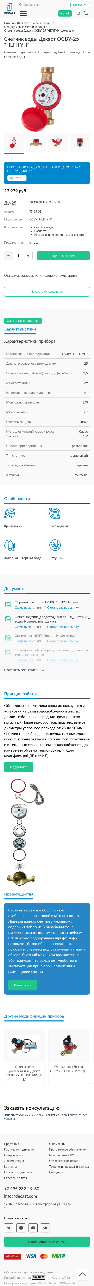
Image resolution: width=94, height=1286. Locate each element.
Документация (14, 1161)
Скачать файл (25, 607)
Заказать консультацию (47, 291)
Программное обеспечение (67, 1149)
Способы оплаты (15, 1178)
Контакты (10, 1166)
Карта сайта (60, 1277)
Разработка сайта (24, 1277)
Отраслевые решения (63, 1161)
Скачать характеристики (23, 320)
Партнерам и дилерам (19, 1149)
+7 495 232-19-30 (21, 1188)
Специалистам (14, 1155)
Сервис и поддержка (18, 1172)
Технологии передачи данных (69, 1166)
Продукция (11, 1144)
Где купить (56, 1172)
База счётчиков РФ (61, 1155)
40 (58, 202)
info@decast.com (20, 1196)
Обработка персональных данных (30, 1272)
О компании (57, 1144)
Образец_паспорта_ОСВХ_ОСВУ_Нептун (46, 602)
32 (53, 202)
